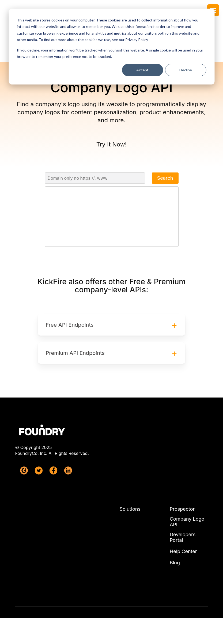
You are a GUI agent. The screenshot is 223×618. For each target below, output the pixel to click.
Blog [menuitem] (175, 528)
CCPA (135, 604)
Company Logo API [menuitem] (187, 488)
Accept (142, 70)
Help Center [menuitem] (183, 517)
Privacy (90, 604)
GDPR (113, 604)
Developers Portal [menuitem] (182, 503)
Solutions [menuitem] (130, 475)
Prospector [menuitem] (182, 475)
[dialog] (111, 46)
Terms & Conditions (112, 585)
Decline (185, 70)
